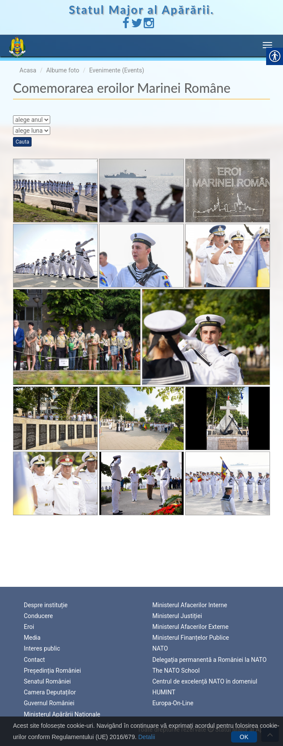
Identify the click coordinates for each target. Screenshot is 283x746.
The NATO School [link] (175, 670)
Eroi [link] (29, 626)
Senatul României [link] (47, 681)
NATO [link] (160, 648)
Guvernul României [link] (49, 703)
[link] (125, 25)
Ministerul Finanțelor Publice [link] (190, 637)
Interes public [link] (42, 648)
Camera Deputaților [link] (50, 692)
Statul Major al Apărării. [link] (141, 9)
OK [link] (244, 736)
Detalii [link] (146, 736)
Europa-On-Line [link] (172, 703)
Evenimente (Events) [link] (116, 70)
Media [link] (32, 637)
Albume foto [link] (63, 70)
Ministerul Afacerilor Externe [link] (190, 626)
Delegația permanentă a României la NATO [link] (209, 659)
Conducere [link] (38, 615)
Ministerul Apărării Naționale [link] (62, 714)
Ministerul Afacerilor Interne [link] (189, 605)
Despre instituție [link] (46, 605)
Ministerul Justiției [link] (177, 615)
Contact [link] (34, 659)
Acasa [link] (27, 70)
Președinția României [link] (52, 670)
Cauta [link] (22, 142)
